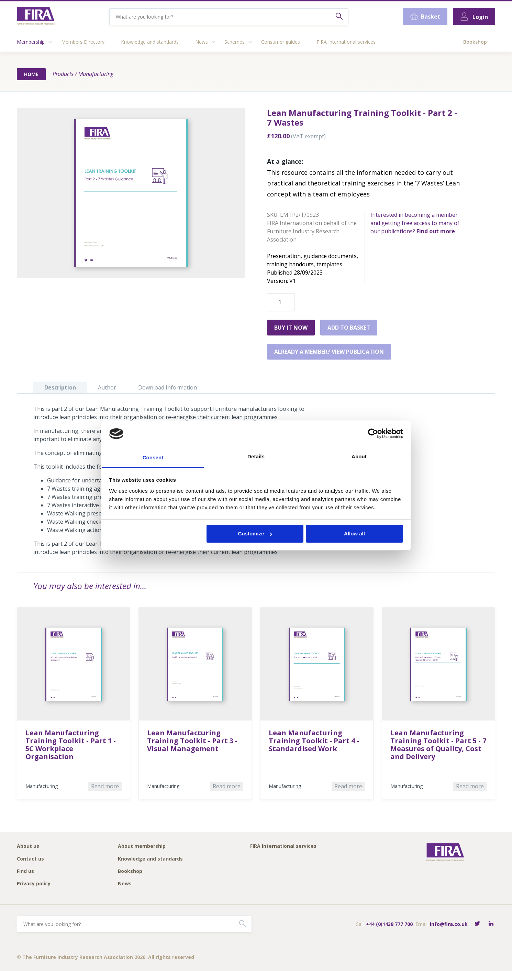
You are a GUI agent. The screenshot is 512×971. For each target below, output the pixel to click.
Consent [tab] (153, 457)
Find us (25, 871)
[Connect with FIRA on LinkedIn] (491, 924)
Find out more (435, 231)
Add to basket (348, 327)
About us (28, 846)
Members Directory (82, 42)
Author (107, 387)
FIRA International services (346, 42)
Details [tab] (256, 456)
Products (63, 74)
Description (60, 387)
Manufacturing (95, 74)
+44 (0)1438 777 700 (389, 924)
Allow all (354, 533)
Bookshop (475, 42)
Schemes (234, 42)
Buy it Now (291, 327)
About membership (142, 846)
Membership (31, 42)
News (201, 42)
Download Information (167, 387)
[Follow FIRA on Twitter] (477, 924)
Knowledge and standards (150, 42)
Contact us (30, 859)
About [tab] (359, 456)
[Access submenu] (50, 42)
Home (31, 74)
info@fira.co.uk (449, 924)
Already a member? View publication (329, 351)
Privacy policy (34, 884)
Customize (255, 533)
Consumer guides (280, 42)
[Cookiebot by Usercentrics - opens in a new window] (373, 433)
